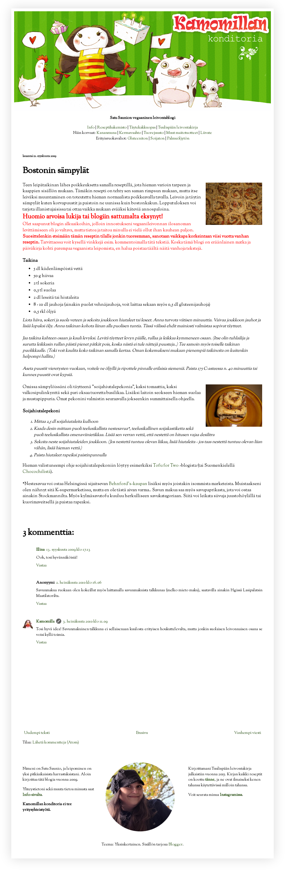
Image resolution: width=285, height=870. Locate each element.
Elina (40, 550)
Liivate (206, 133)
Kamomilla (45, 622)
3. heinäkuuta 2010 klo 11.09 (85, 622)
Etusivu (142, 733)
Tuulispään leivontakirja (178, 127)
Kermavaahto (130, 133)
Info (91, 127)
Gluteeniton (138, 138)
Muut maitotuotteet (182, 133)
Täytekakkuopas (142, 127)
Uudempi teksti (37, 733)
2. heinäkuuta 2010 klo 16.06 (79, 583)
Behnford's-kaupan (128, 484)
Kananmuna (107, 133)
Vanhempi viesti (247, 733)
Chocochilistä (37, 472)
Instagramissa (231, 795)
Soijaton (157, 138)
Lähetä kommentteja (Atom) (55, 742)
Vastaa (41, 565)
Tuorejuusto (154, 133)
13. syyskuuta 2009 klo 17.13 (68, 550)
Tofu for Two (166, 465)
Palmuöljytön (178, 138)
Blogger (175, 844)
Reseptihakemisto (112, 127)
